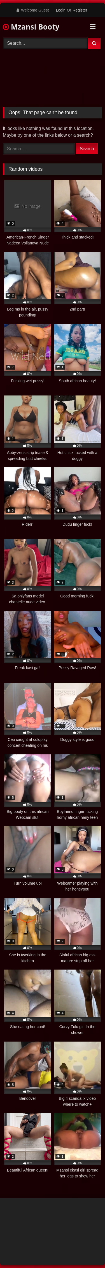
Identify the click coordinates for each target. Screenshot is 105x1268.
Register (80, 10)
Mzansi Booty (31, 27)
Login (60, 10)
